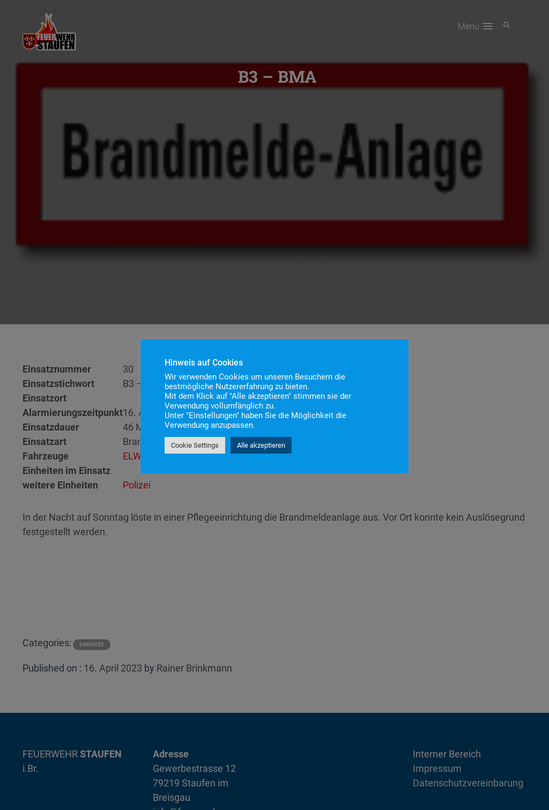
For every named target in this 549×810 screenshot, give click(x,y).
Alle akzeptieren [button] (261, 445)
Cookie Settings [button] (195, 445)
